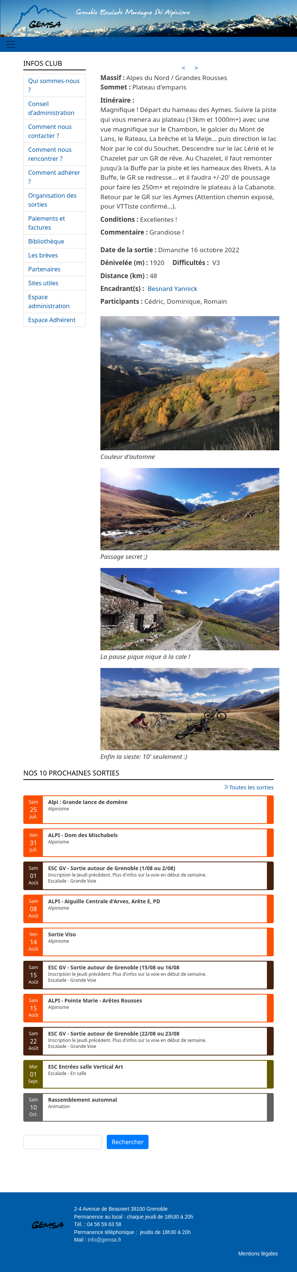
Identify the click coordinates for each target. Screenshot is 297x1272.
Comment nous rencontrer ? (50, 154)
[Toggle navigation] (10, 44)
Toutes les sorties (251, 787)
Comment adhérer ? (54, 177)
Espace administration (49, 301)
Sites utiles (43, 283)
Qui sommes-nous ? (54, 85)
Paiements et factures (46, 223)
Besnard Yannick (172, 288)
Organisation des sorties (52, 200)
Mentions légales (258, 1254)
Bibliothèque (46, 241)
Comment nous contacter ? (50, 131)
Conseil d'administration (51, 108)
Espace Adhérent (52, 320)
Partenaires (44, 269)
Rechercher (128, 1142)
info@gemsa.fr (104, 1240)
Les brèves (43, 255)
